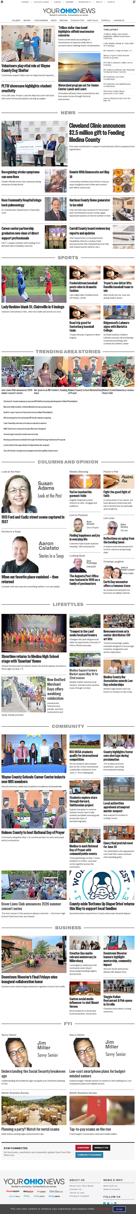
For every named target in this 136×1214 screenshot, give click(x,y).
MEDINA (64, 20)
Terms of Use (76, 1193)
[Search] (134, 2)
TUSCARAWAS (41, 20)
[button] (129, 375)
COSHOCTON (77, 20)
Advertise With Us (85, 2)
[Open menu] (2, 2)
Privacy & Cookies (79, 1196)
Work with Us (110, 1186)
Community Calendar (41, 2)
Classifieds (25, 2)
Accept (119, 1209)
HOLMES (16, 20)
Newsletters (70, 2)
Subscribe (57, 2)
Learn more (104, 1209)
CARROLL (106, 20)
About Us (99, 2)
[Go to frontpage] (69, 12)
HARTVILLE (92, 20)
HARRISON (119, 20)
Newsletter (101, 1148)
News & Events (111, 1189)
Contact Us (111, 2)
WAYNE (27, 20)
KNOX (54, 20)
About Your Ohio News (81, 1186)
